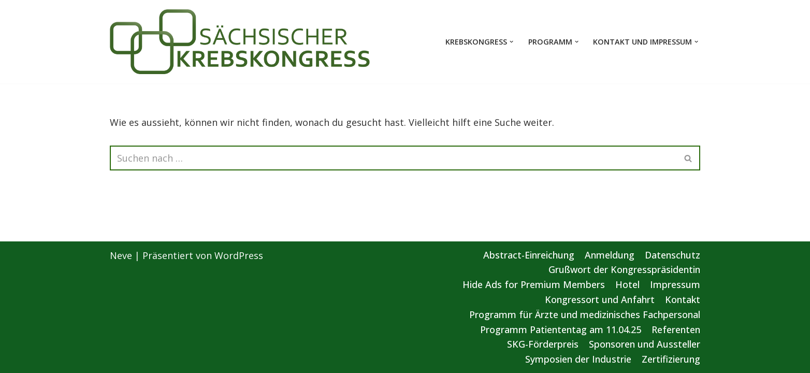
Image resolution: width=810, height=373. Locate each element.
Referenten (676, 329)
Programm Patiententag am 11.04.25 (560, 329)
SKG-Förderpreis (542, 344)
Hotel (627, 284)
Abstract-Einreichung (528, 255)
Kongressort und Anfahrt (600, 299)
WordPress (238, 255)
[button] (511, 42)
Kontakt (682, 299)
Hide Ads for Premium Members (533, 284)
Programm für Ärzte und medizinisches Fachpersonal (584, 314)
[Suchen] (393, 158)
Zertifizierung (671, 359)
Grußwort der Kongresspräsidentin (624, 269)
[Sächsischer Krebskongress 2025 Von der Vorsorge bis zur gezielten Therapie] (240, 41)
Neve (121, 255)
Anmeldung (609, 255)
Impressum (675, 284)
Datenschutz (672, 255)
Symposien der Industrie (578, 359)
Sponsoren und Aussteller (644, 344)
